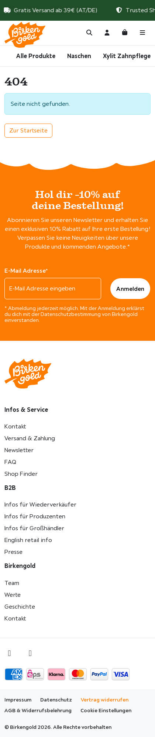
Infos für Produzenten (34, 516)
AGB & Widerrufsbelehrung (38, 710)
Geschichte (19, 606)
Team (11, 582)
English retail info (28, 540)
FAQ (10, 461)
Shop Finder (21, 473)
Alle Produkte (35, 56)
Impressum (17, 699)
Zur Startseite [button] (28, 130)
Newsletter (19, 450)
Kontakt (15, 426)
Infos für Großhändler (34, 528)
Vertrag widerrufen (104, 699)
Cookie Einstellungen (105, 710)
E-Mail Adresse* (26, 270)
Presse (13, 551)
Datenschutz (56, 699)
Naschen (79, 56)
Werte (12, 594)
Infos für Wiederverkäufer (40, 504)
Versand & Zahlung (29, 438)
